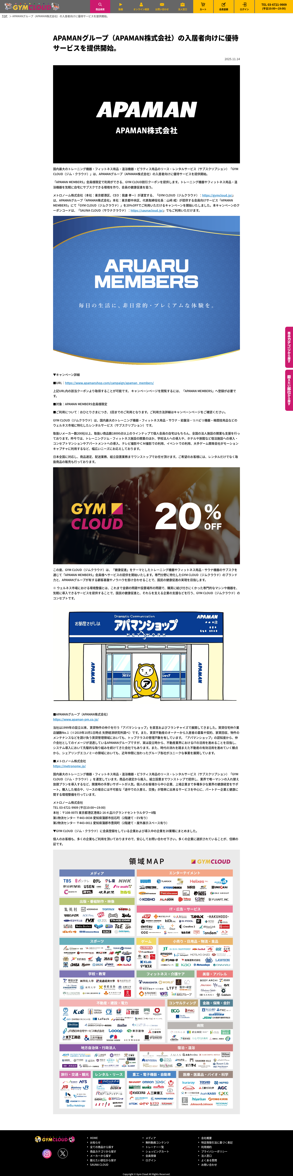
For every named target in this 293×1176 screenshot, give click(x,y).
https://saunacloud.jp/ (147, 210)
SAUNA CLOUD (99, 1164)
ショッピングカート (157, 1151)
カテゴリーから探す (289, 347)
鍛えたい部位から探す (289, 390)
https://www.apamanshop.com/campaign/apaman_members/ (109, 383)
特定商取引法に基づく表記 (217, 1142)
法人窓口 (182, 9)
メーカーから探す (100, 1155)
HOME (94, 1138)
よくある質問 (209, 1160)
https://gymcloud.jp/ (217, 195)
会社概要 (206, 1138)
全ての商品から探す (102, 1147)
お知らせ (95, 1142)
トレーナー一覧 (155, 1147)
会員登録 (223, 9)
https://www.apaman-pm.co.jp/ (75, 719)
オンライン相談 (141, 9)
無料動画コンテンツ (157, 1142)
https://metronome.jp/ (69, 766)
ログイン (244, 9)
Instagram (47, 1153)
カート (203, 6)
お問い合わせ (162, 9)
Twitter (62, 1153)
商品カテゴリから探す (103, 1151)
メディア (151, 1138)
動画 (120, 9)
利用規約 (206, 1147)
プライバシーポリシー (214, 1151)
